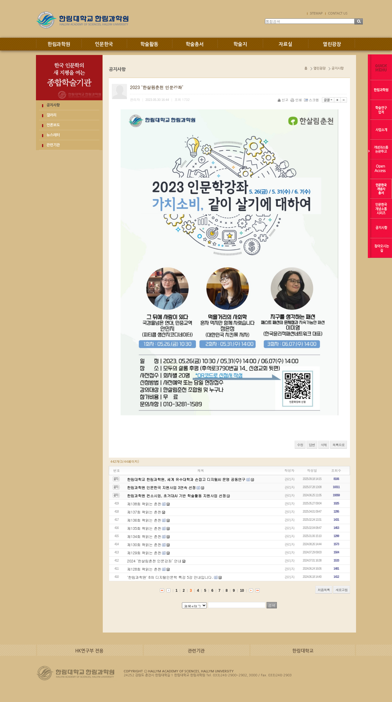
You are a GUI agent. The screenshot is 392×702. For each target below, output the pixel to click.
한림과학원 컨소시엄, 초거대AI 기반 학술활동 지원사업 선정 (176, 495)
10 (242, 590)
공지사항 (53, 105)
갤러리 (52, 115)
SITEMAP (316, 13)
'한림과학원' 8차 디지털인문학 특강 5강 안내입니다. (170, 577)
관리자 (289, 478)
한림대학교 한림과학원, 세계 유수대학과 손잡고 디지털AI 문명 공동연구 (187, 479)
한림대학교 (302, 651)
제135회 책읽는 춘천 (144, 528)
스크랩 (312, 100)
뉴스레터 (53, 135)
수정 (300, 445)
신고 (283, 100)
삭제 (324, 445)
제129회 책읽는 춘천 (144, 552)
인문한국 (104, 44)
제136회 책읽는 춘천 (144, 520)
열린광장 (332, 44)
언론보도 (53, 125)
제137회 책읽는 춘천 (144, 511)
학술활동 (149, 44)
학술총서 (195, 44)
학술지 (240, 44)
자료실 (285, 44)
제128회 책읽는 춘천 (144, 569)
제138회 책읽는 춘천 (144, 503)
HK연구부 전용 (89, 651)
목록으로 (338, 445)
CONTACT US (337, 13)
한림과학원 (58, 44)
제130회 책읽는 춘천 (144, 544)
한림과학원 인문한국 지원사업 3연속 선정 (161, 487)
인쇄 (296, 100)
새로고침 (341, 590)
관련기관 (53, 145)
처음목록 (324, 590)
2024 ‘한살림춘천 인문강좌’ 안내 (154, 560)
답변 (312, 445)
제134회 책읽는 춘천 (144, 536)
